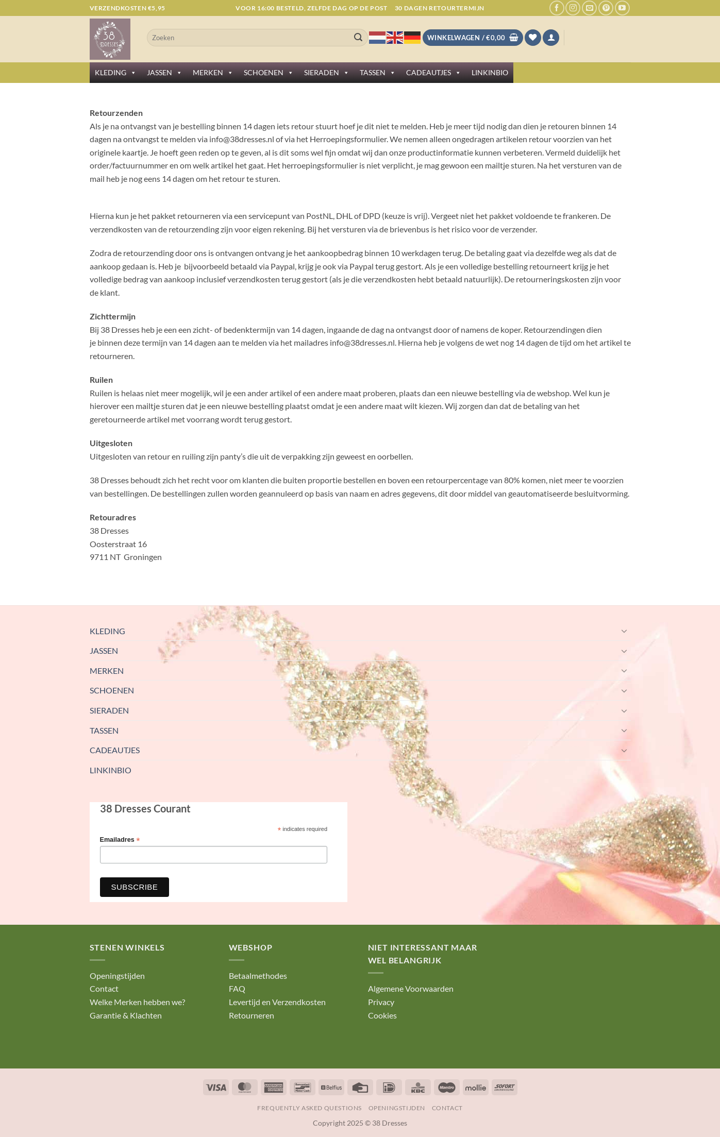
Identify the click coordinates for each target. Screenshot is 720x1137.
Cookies (382, 1015)
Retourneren (251, 1015)
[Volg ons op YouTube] (622, 8)
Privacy (381, 1002)
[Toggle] (624, 630)
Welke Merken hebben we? (137, 1002)
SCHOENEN (269, 72)
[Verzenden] (358, 37)
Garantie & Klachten (126, 1015)
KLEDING (116, 72)
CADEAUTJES (433, 72)
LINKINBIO (490, 72)
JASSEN (164, 72)
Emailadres (120, 840)
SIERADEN (326, 72)
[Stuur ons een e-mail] (589, 8)
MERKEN (213, 72)
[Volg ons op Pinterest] (605, 8)
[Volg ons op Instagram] (572, 8)
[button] (551, 37)
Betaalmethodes (258, 975)
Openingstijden (117, 975)
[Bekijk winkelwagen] (473, 37)
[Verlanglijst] (533, 37)
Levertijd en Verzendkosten (277, 1002)
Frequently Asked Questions (309, 1108)
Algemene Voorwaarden (411, 988)
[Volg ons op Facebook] (556, 8)
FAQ (237, 988)
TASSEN (378, 72)
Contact (104, 988)
